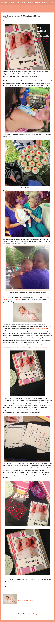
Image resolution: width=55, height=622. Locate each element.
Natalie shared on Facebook (39, 328)
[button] (4, 21)
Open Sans (13, 614)
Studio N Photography (25, 600)
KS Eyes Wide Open (33, 614)
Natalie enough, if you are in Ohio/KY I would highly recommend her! (30, 347)
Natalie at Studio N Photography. (12, 299)
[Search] (53, 2)
